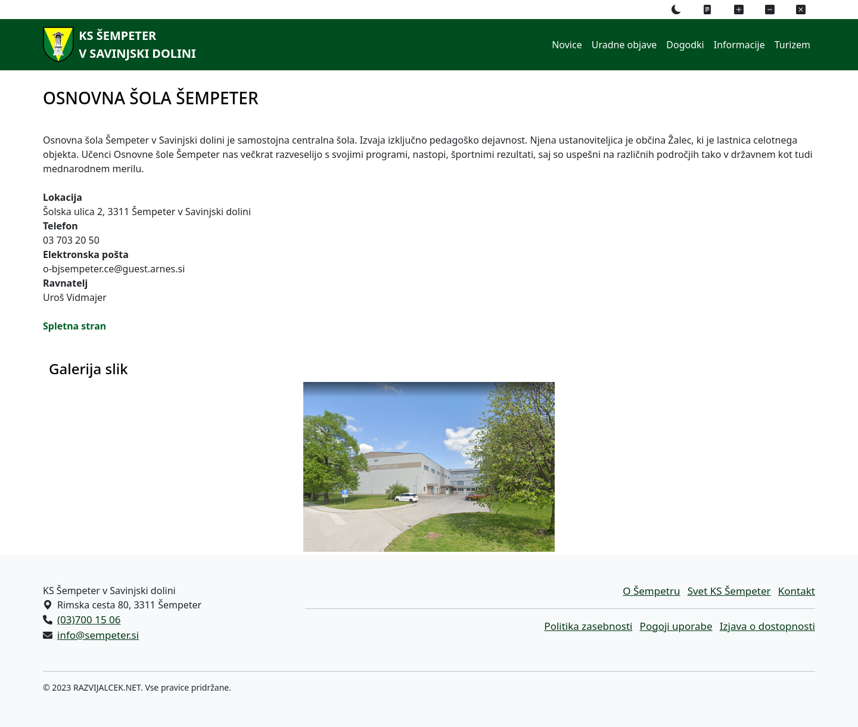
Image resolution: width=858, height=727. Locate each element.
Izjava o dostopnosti (767, 626)
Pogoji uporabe (676, 626)
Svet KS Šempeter (729, 591)
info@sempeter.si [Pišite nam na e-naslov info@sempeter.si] (98, 635)
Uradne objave (624, 44)
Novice (567, 44)
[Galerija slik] (429, 467)
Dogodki (685, 44)
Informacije (739, 44)
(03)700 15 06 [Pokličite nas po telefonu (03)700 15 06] (89, 619)
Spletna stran (74, 326)
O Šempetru (651, 591)
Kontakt (796, 591)
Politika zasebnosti (588, 626)
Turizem (792, 44)
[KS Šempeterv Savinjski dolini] (117, 45)
